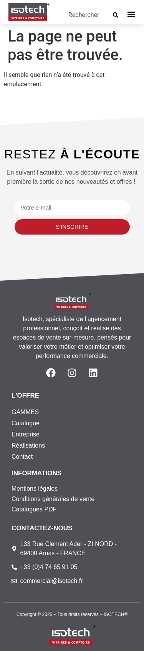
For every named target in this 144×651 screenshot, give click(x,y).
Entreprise (26, 434)
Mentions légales (35, 488)
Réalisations (28, 445)
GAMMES (25, 412)
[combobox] (83, 15)
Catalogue (26, 423)
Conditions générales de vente (53, 499)
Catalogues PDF (34, 509)
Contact (22, 456)
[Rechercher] (117, 15)
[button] (131, 14)
